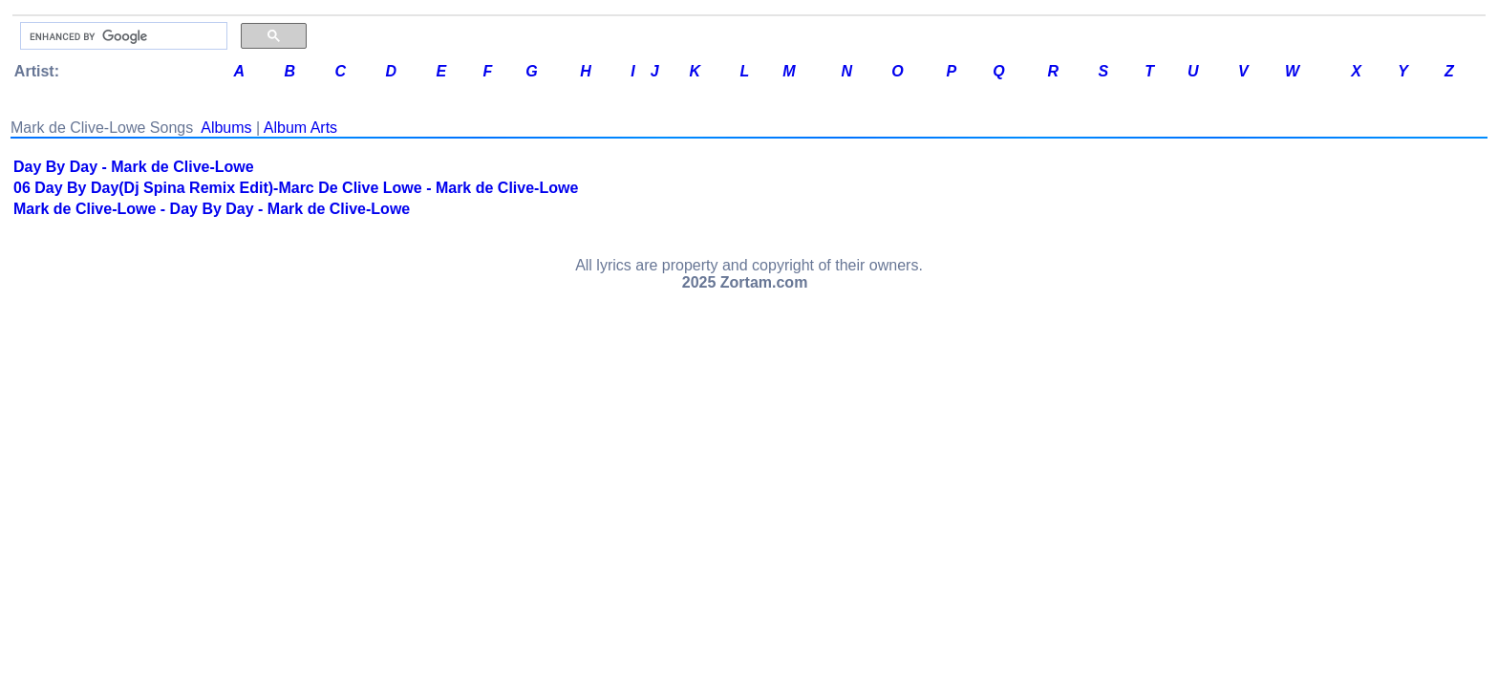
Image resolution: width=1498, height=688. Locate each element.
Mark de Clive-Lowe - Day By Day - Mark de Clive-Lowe (211, 209)
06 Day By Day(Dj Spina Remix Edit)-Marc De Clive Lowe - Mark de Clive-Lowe (295, 188)
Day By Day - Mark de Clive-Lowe (133, 167)
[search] (122, 36)
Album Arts (300, 127)
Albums (226, 127)
